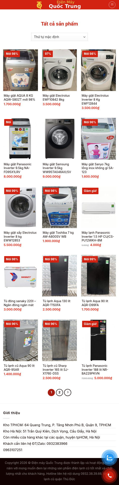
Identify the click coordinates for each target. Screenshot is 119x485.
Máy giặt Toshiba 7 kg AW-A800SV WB (58, 234)
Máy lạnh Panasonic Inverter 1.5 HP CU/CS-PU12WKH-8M (98, 236)
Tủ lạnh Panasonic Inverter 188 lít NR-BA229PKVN (95, 369)
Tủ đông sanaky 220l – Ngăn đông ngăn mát (20, 303)
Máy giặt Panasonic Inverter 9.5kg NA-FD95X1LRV (17, 168)
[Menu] (112, 4)
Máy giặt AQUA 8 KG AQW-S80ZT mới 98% (19, 97)
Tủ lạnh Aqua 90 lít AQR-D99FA (95, 303)
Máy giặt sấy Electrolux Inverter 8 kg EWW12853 (20, 236)
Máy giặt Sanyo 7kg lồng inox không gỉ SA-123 (98, 168)
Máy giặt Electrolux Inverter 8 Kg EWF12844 (95, 99)
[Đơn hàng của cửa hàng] (59, 37)
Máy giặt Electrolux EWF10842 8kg (56, 97)
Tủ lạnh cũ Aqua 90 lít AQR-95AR (19, 367)
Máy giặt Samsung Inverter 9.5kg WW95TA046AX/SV (57, 168)
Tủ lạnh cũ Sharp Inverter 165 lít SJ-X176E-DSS (56, 369)
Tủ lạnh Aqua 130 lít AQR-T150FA (56, 303)
